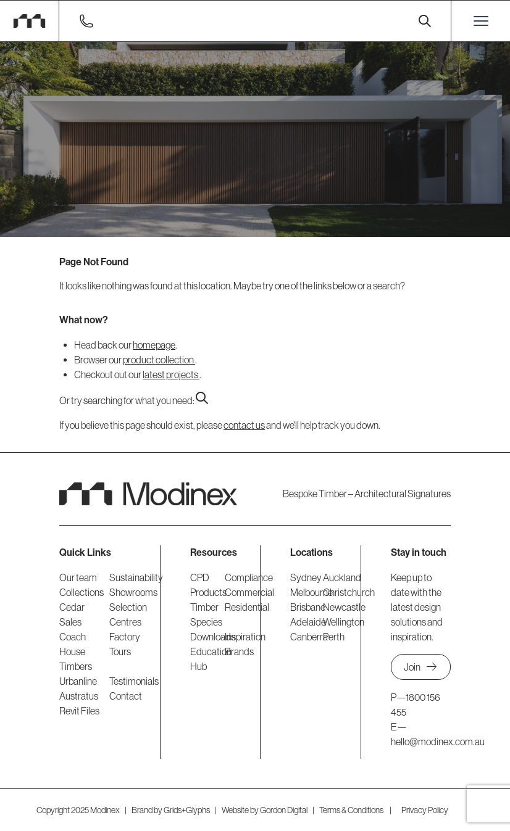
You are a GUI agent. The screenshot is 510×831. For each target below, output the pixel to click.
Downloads (212, 636)
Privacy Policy (424, 810)
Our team (78, 577)
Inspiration (245, 636)
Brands (239, 651)
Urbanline (78, 681)
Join (421, 666)
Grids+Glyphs (187, 810)
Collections (81, 592)
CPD (199, 577)
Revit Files (79, 710)
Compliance (249, 577)
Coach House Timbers (75, 651)
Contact (125, 695)
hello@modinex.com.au (438, 741)
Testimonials (134, 681)
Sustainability (136, 577)
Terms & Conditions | (355, 810)
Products (208, 592)
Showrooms (133, 592)
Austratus (78, 695)
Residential (247, 607)
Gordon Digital (283, 810)
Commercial (249, 592)
